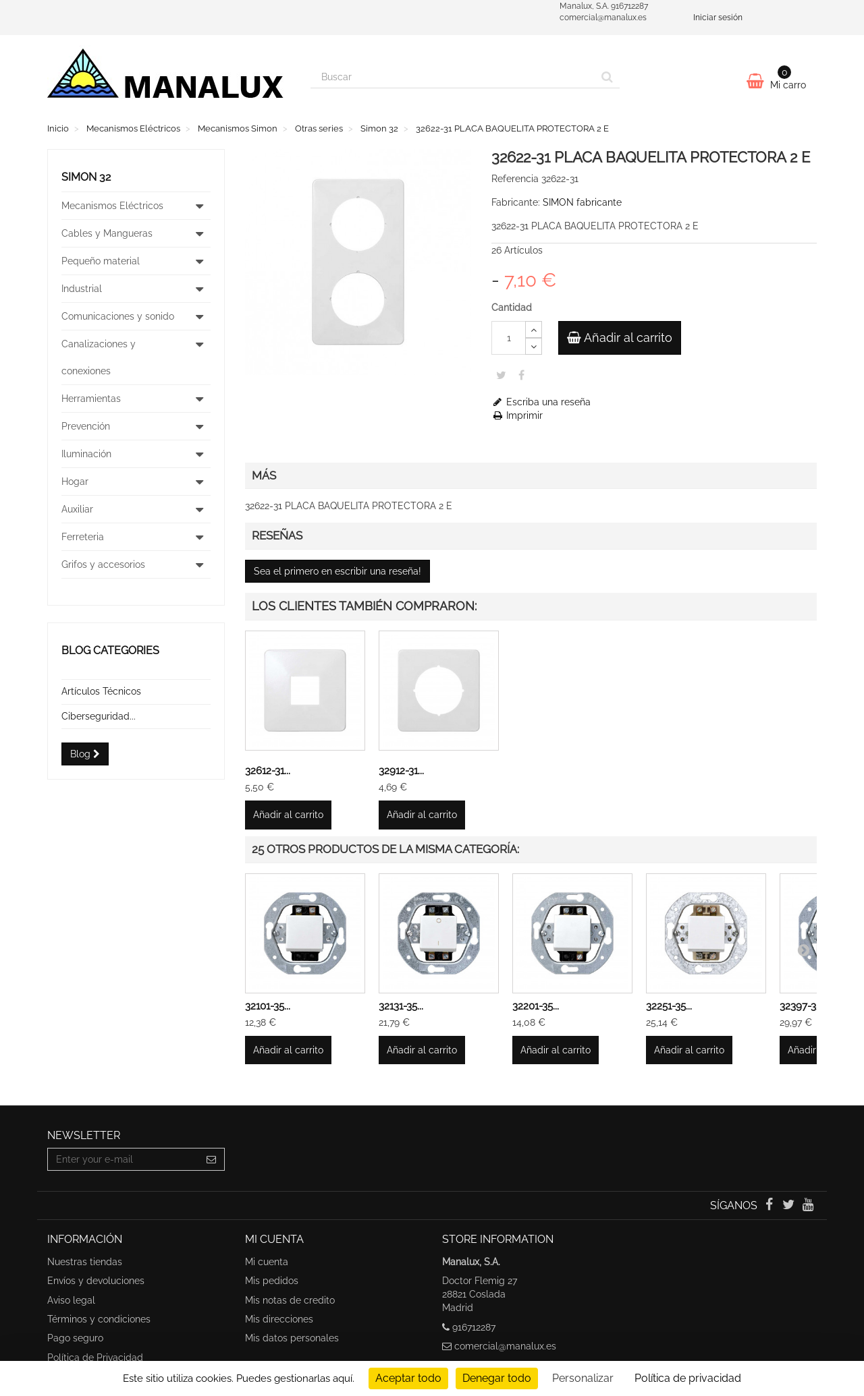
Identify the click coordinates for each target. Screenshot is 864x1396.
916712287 (473, 1327)
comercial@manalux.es (505, 1346)
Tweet (501, 375)
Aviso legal (71, 1300)
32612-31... (267, 771)
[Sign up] (211, 1159)
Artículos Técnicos (101, 691)
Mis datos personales (292, 1338)
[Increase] (533, 329)
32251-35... (669, 1006)
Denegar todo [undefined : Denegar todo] (496, 1378)
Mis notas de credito (290, 1300)
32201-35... (535, 1006)
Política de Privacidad (95, 1357)
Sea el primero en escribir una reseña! (337, 571)
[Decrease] (533, 346)
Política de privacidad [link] (687, 1378)
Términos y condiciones (99, 1319)
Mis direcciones (279, 1319)
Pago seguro (75, 1338)
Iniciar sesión (717, 17)
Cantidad (511, 307)
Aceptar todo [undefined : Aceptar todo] (408, 1378)
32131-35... (401, 1006)
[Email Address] (123, 1159)
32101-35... (267, 1006)
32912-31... (401, 771)
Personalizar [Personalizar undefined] (583, 1378)
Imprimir (517, 415)
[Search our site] (452, 76)
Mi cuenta (266, 1261)
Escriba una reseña (541, 402)
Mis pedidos (271, 1280)
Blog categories (110, 650)
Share (521, 375)
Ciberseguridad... (98, 716)
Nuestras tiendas (84, 1261)
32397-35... (804, 1006)
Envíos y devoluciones (95, 1280)
